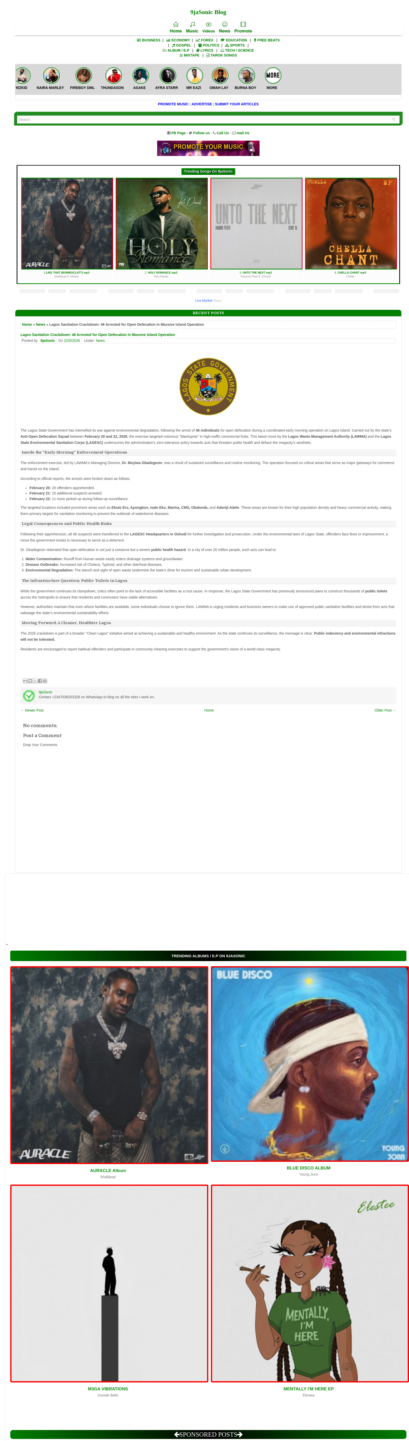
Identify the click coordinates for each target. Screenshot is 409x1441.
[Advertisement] (163, 909)
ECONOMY (178, 40)
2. (162, 228)
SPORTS (234, 45)
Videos (208, 27)
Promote (243, 27)
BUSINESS (148, 40)
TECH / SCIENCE (237, 50)
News (224, 27)
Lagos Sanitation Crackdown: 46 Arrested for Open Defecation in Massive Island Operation (97, 335)
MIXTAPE (189, 55)
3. (256, 228)
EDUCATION (233, 40)
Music (192, 27)
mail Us (243, 133)
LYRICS (204, 50)
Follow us (201, 133)
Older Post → (385, 710)
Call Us (223, 133)
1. (67, 228)
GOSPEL (181, 45)
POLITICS (208, 45)
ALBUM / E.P (176, 50)
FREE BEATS (267, 40)
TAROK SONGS (222, 55)
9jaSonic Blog (208, 12)
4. (351, 228)
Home (176, 27)
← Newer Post (32, 710)
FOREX (204, 40)
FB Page (178, 133)
